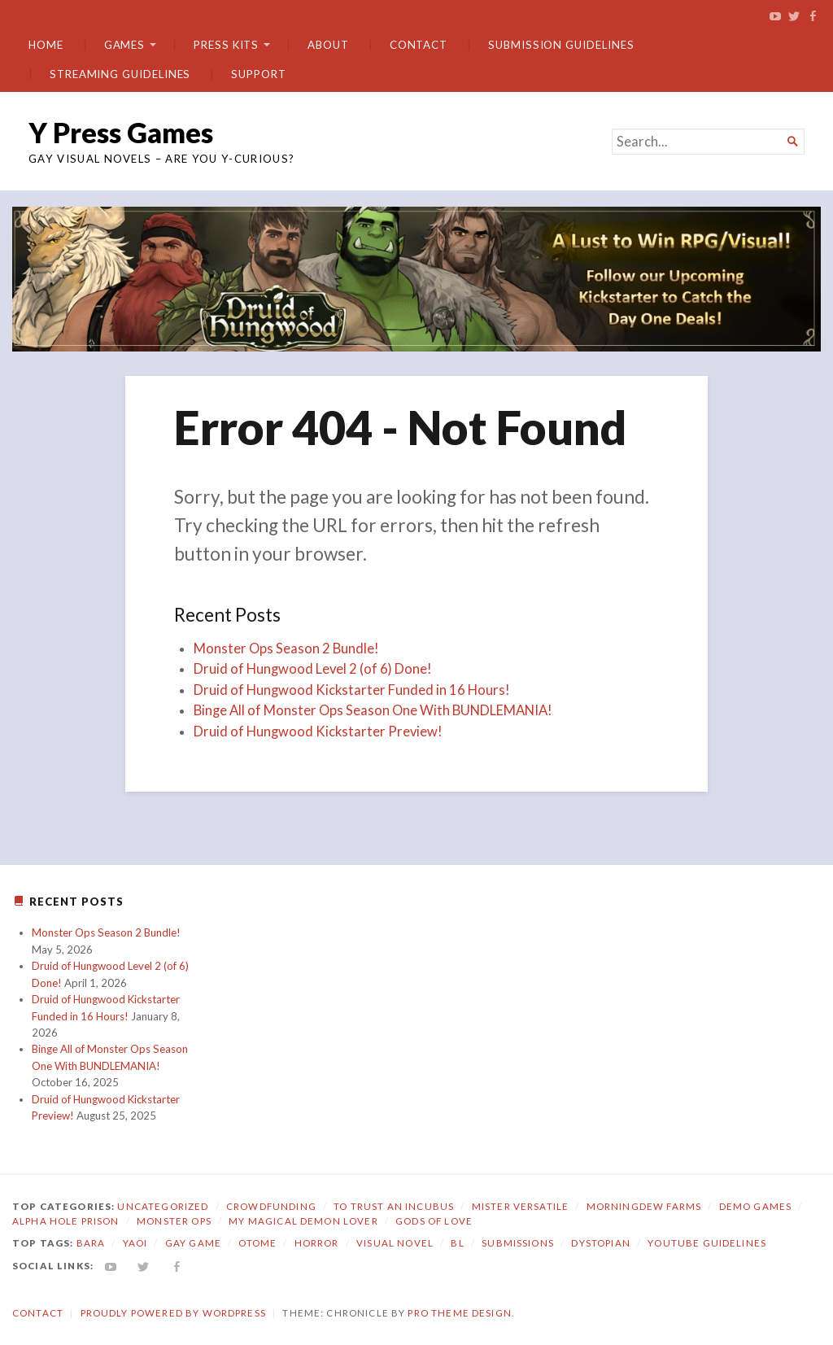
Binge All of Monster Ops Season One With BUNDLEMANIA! (373, 710)
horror (316, 1243)
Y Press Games (120, 132)
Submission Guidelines (561, 44)
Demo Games (755, 1206)
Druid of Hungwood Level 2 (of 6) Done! (313, 669)
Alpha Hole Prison (66, 1221)
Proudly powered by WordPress (173, 1313)
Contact (418, 44)
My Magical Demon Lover (303, 1221)
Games (125, 44)
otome (257, 1243)
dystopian (600, 1243)
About (328, 44)
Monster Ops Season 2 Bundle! (286, 648)
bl (457, 1243)
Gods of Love (434, 1221)
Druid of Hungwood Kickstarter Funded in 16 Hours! (352, 690)
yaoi (135, 1243)
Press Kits (226, 44)
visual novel (395, 1243)
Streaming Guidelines (120, 74)
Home (45, 44)
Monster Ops (174, 1221)
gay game (193, 1243)
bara (91, 1243)
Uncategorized (162, 1206)
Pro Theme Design (459, 1313)
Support (258, 74)
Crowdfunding (271, 1206)
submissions (518, 1243)
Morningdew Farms (644, 1206)
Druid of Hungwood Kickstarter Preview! (318, 731)
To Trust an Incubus (394, 1206)
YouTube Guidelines (707, 1243)
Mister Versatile (520, 1206)
